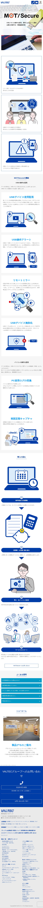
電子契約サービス (6, 859)
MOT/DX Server (5, 848)
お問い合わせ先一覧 (21, 801)
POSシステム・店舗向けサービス (30, 869)
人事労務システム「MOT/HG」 (9, 851)
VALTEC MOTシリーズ (7, 841)
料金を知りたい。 (7, 701)
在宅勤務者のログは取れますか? (11, 680)
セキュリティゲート (6, 871)
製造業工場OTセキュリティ (28, 891)
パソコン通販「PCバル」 (28, 849)
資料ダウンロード (12, 839)
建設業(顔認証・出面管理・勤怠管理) (30, 898)
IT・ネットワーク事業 (11, 827)
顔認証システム (25, 864)
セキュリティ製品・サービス (8, 864)
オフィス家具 (25, 883)
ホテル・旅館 (25, 893)
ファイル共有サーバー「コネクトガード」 (10, 873)
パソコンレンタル (26, 853)
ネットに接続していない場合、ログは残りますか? (15, 690)
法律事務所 (24, 899)
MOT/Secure (5, 875)
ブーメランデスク (26, 886)
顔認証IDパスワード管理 (7, 869)
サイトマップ (4, 835)
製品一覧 (3, 839)
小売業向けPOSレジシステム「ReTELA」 (29, 880)
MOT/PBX (4, 844)
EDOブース (25, 885)
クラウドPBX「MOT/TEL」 (8, 843)
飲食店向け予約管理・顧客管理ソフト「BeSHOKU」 (31, 877)
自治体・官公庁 (25, 894)
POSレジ (24, 873)
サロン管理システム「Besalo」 (29, 874)
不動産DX (24, 896)
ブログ (35, 821)
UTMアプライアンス (6, 882)
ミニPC (24, 843)
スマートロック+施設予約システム (30, 861)
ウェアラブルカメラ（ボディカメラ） (10, 867)
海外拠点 (10, 824)
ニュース (13, 821)
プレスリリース (18, 821)
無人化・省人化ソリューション (29, 859)
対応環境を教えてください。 (10, 685)
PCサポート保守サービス (28, 846)
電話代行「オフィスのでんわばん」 (10, 849)
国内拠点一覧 (4, 824)
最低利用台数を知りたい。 (9, 695)
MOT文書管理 (5, 858)
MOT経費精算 (5, 856)
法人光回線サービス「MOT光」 (9, 861)
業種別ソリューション (27, 889)
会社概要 (8, 821)
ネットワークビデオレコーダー (9, 880)
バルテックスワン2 (6, 879)
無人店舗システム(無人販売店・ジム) (30, 868)
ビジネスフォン (5, 846)
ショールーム (24, 824)
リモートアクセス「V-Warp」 (9, 877)
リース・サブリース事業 (34, 827)
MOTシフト (4, 854)
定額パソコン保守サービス (28, 848)
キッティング (25, 856)
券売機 (23, 871)
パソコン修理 (25, 851)
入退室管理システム (26, 863)
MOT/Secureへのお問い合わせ (21, 665)
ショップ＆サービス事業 (22, 827)
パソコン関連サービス (27, 841)
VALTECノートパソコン (27, 844)
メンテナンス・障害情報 (28, 821)
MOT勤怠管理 (5, 853)
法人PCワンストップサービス (29, 854)
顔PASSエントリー (26, 866)
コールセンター (25, 901)
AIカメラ (4, 866)
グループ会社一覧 (16, 824)
